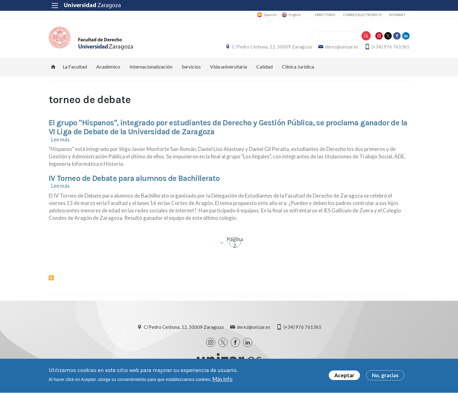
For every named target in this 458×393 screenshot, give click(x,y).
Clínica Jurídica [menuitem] (298, 66)
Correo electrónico (362, 15)
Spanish (270, 15)
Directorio (325, 15)
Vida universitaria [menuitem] (228, 66)
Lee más (60, 139)
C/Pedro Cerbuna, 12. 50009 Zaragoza (272, 46)
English (295, 15)
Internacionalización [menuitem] (151, 66)
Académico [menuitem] (108, 66)
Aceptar (344, 377)
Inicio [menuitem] (53, 67)
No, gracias (385, 377)
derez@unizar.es (341, 46)
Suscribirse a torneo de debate (51, 277)
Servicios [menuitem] (191, 66)
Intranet (397, 15)
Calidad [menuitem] (264, 66)
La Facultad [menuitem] (75, 66)
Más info (222, 381)
